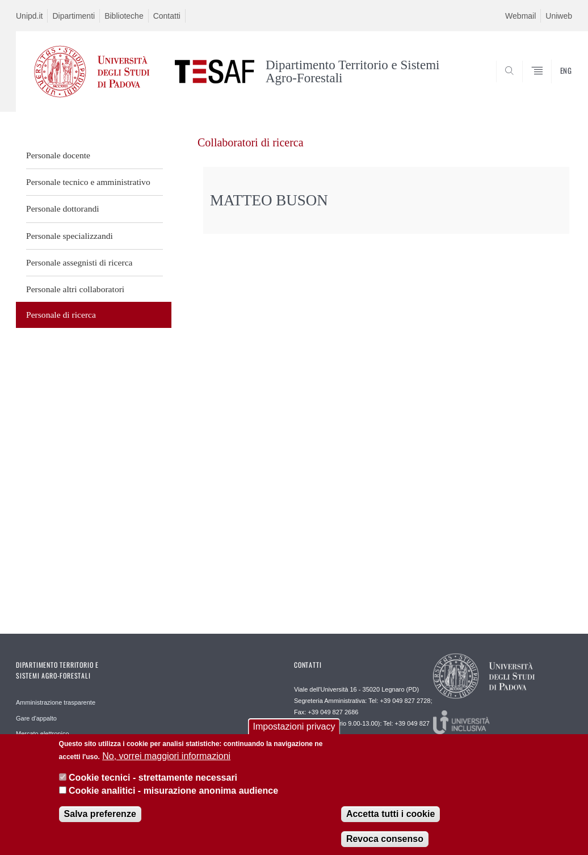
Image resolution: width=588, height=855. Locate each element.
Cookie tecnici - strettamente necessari (153, 785)
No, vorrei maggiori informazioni (166, 763)
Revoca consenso (384, 846)
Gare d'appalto (36, 718)
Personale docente (58, 155)
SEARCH (525, 84)
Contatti (166, 15)
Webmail (520, 15)
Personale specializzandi (69, 236)
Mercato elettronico (42, 733)
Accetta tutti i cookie (390, 821)
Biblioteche (124, 15)
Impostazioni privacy (294, 734)
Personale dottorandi (62, 208)
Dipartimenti (73, 15)
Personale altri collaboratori (75, 289)
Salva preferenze (100, 821)
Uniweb (558, 15)
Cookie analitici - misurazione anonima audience (173, 797)
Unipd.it (29, 15)
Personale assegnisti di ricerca (79, 262)
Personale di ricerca (61, 314)
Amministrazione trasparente (55, 702)
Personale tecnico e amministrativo (88, 182)
